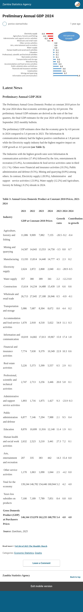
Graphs (38, 553)
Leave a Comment (42, 563)
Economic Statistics (24, 553)
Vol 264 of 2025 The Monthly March (31, 546)
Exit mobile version (41, 586)
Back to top (75, 577)
